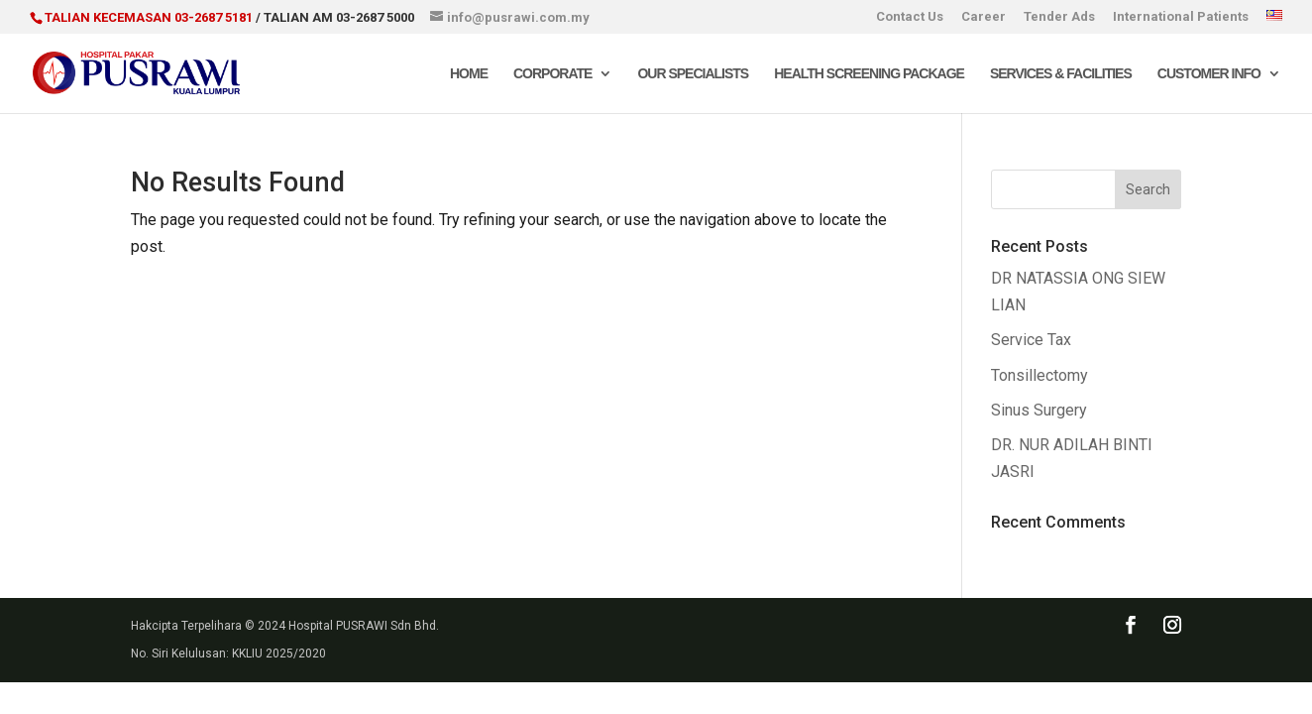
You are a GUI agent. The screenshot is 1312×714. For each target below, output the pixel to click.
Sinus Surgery (1039, 410)
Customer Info (1208, 73)
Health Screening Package (869, 73)
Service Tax (1031, 339)
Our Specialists (692, 73)
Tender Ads (1059, 17)
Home (469, 73)
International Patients (1181, 17)
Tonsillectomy (1039, 375)
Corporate (552, 73)
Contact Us (909, 17)
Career (983, 17)
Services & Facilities (1061, 73)
